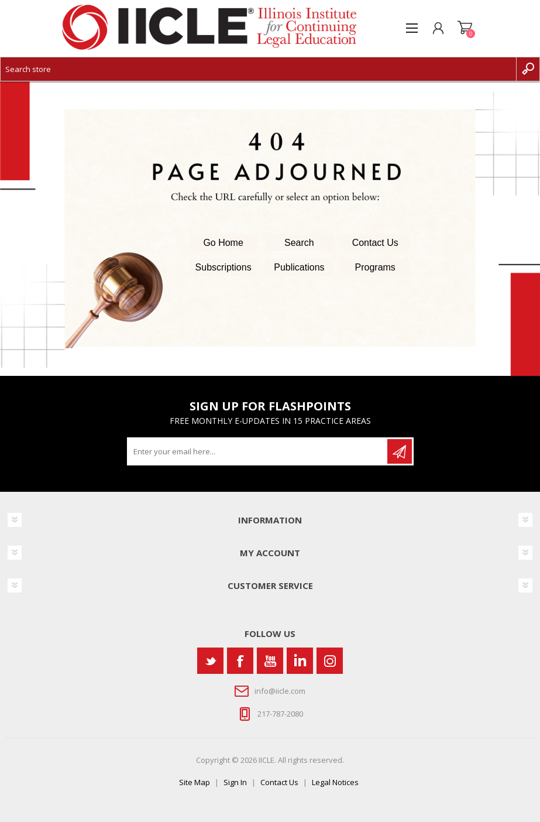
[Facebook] (240, 661)
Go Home (223, 243)
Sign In (235, 782)
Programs (375, 267)
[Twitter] (210, 661)
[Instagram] (330, 661)
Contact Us (375, 243)
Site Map (194, 782)
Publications (299, 267)
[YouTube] (270, 661)
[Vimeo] (300, 661)
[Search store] (258, 69)
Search (299, 243)
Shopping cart (465, 28)
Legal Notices (335, 782)
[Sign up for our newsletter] (258, 451)
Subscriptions (223, 267)
